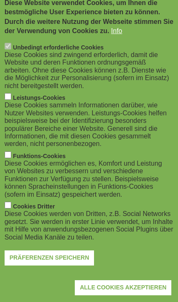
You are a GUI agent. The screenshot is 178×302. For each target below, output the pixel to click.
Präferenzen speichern (49, 266)
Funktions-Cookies (39, 164)
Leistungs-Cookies (39, 106)
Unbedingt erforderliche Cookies (58, 55)
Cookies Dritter (34, 214)
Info (116, 39)
